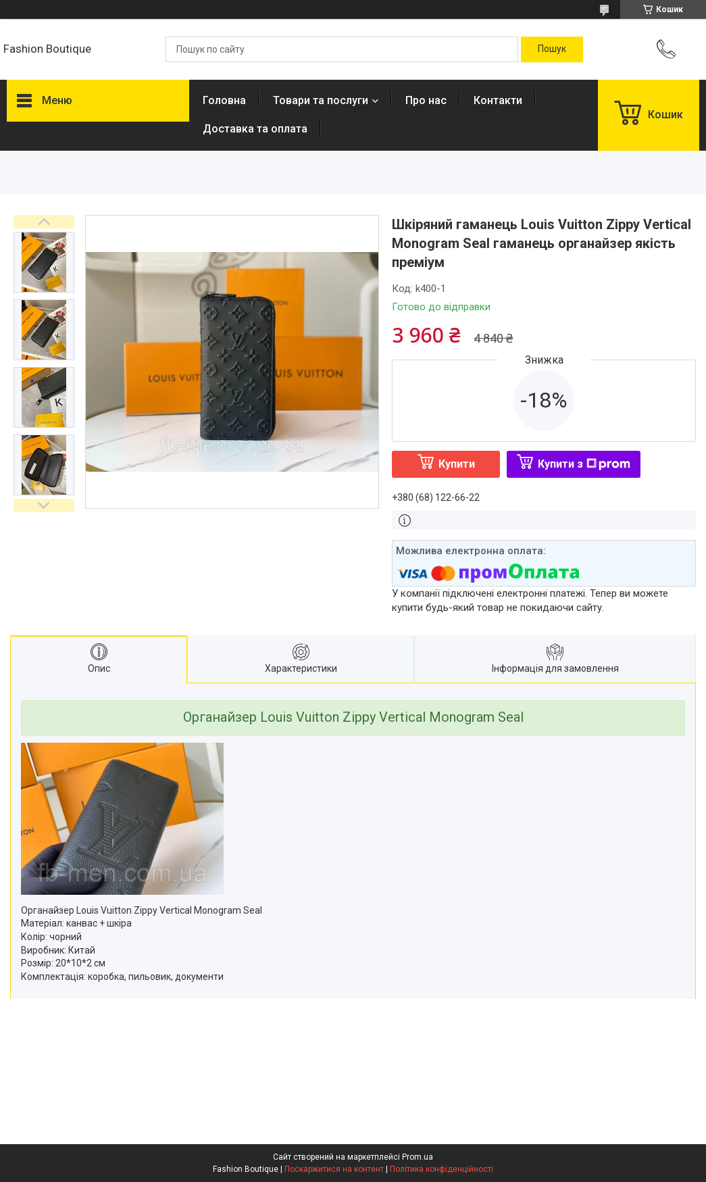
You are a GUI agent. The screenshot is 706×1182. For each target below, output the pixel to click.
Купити (456, 464)
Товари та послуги (320, 100)
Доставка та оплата (255, 128)
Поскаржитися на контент (334, 1169)
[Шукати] (552, 49)
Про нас (426, 100)
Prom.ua (417, 1157)
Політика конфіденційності (441, 1169)
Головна (224, 100)
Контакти (498, 100)
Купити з (584, 464)
